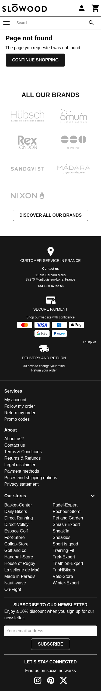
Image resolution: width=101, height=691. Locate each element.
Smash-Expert (66, 524)
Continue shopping (35, 60)
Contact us (50, 269)
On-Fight (12, 589)
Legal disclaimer (20, 464)
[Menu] (6, 23)
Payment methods (21, 471)
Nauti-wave (15, 583)
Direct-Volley (16, 524)
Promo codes (17, 419)
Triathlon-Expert (68, 563)
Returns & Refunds (22, 458)
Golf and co (15, 550)
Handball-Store (18, 557)
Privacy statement (21, 484)
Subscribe (50, 644)
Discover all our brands (50, 215)
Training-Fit (63, 550)
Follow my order (19, 406)
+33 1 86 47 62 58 (50, 286)
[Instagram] (37, 681)
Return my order (20, 412)
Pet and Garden (68, 518)
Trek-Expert (64, 557)
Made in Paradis (20, 576)
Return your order (44, 370)
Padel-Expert (65, 505)
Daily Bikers (15, 511)
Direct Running (18, 518)
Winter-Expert (66, 583)
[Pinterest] (50, 681)
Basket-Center (18, 505)
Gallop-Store (16, 544)
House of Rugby (19, 563)
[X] (63, 681)
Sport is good (65, 544)
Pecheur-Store (67, 511)
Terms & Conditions (23, 451)
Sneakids (62, 537)
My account (15, 399)
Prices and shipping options (30, 477)
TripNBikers (64, 570)
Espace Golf (16, 531)
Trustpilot (89, 342)
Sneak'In (61, 531)
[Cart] (95, 8)
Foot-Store (14, 537)
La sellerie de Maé (22, 570)
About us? (14, 438)
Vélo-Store (63, 576)
